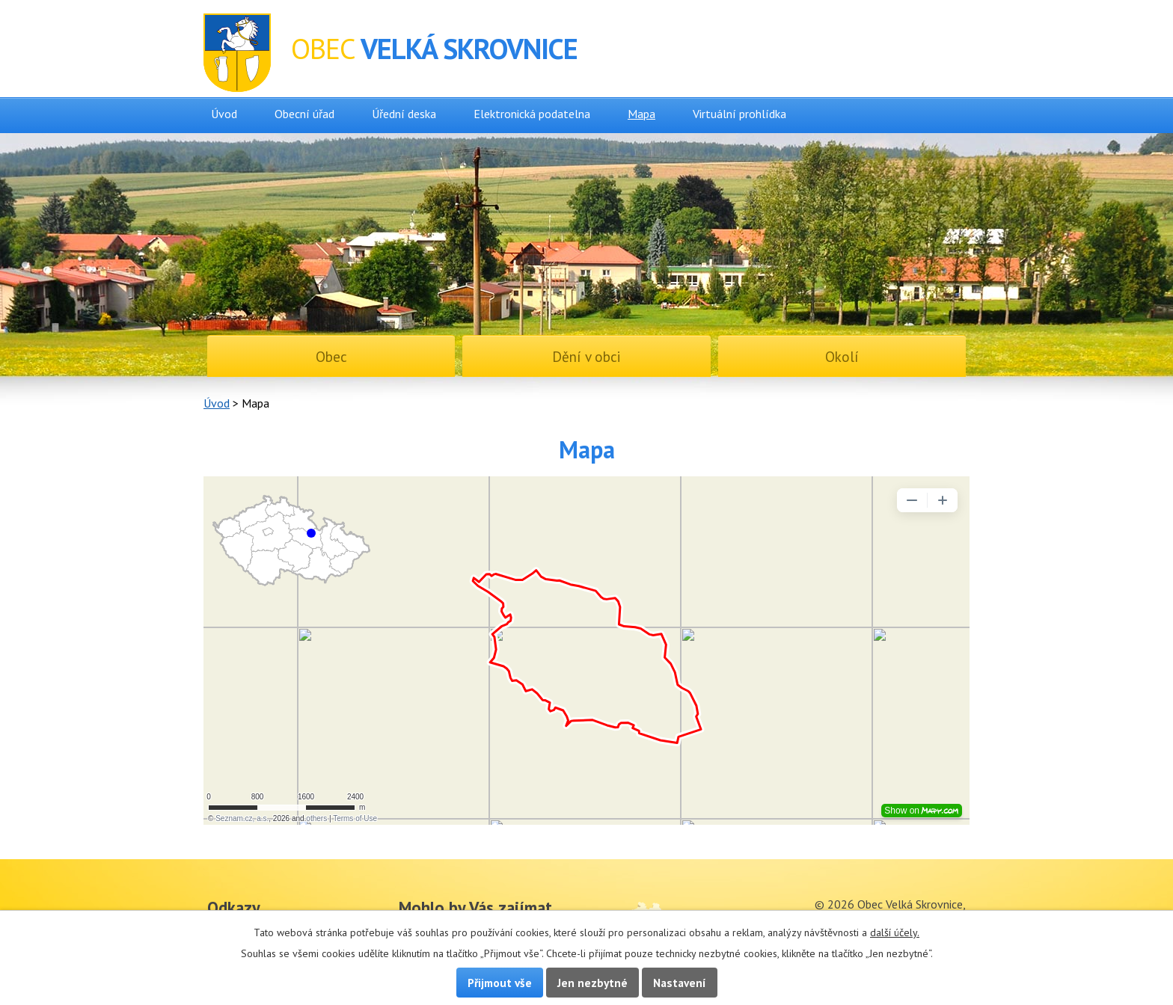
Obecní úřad (304, 113)
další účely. (894, 932)
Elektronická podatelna (532, 113)
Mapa (641, 113)
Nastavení (679, 982)
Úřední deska (404, 113)
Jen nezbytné (592, 982)
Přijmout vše (500, 982)
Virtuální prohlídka (739, 113)
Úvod (224, 113)
